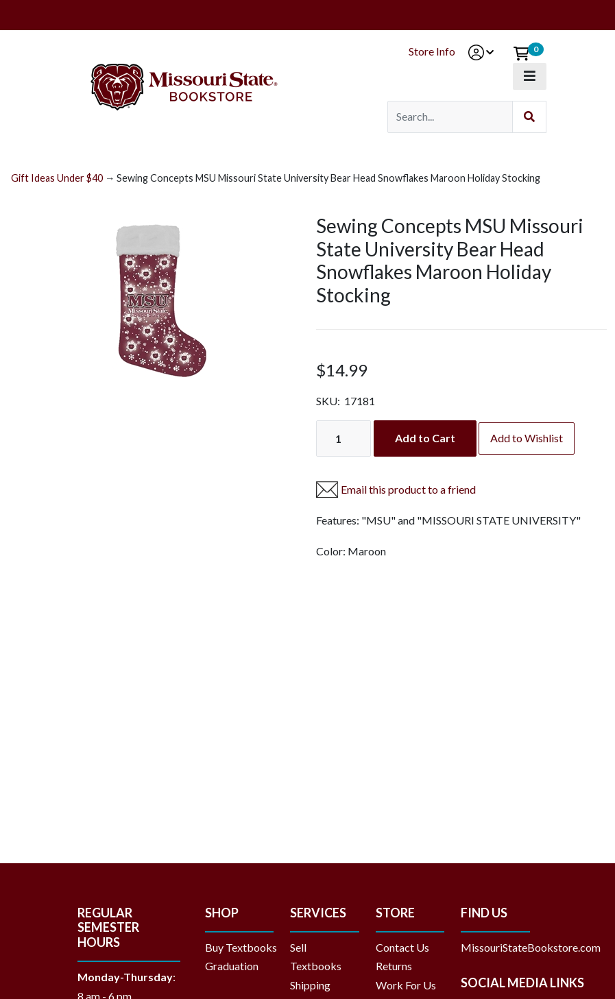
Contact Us (402, 947)
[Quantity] (343, 438)
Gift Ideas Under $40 (57, 178)
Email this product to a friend (408, 489)
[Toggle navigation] (529, 76)
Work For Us (406, 984)
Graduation (237, 965)
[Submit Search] (529, 117)
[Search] (450, 117)
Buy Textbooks (241, 947)
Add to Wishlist (526, 437)
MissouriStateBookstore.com (531, 947)
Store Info (432, 51)
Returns (394, 965)
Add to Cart (425, 437)
